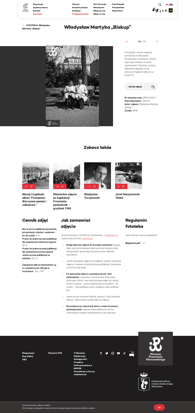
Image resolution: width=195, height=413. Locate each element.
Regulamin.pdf (133, 243)
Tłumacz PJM (55, 353)
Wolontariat (98, 7)
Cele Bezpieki (118, 4)
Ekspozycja (38, 4)
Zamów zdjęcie (142, 87)
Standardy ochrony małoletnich (84, 373)
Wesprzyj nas (99, 10)
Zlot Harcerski (99, 4)
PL (167, 4)
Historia (76, 4)
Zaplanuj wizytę (40, 7)
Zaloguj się (88, 238)
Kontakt (36, 10)
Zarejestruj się (111, 235)
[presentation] (127, 41)
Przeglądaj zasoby (80, 14)
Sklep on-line (99, 14)
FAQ (24, 359)
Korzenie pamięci (80, 7)
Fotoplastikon (118, 7)
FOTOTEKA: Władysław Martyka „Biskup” (36, 27)
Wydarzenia (117, 10)
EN (171, 4)
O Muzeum (79, 353)
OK (159, 407)
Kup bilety (37, 14)
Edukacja (76, 10)
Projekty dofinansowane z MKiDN (83, 365)
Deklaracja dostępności (80, 358)
